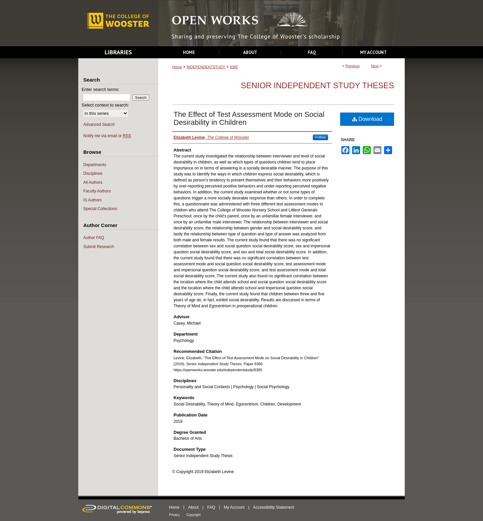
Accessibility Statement (273, 507)
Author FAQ (93, 237)
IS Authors (92, 200)
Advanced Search (99, 124)
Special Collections (100, 208)
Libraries (118, 52)
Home (177, 67)
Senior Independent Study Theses (317, 85)
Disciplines (92, 173)
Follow (320, 137)
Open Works (281, 23)
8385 (234, 67)
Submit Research (98, 246)
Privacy (174, 515)
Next (375, 66)
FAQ (211, 507)
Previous (352, 66)
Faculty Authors (97, 191)
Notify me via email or (107, 135)
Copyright (193, 515)
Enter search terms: (100, 89)
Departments (94, 164)
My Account (234, 507)
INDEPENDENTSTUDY (206, 67)
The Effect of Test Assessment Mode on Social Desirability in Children (249, 118)
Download (367, 119)
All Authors (92, 182)
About (193, 507)
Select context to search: (105, 105)
